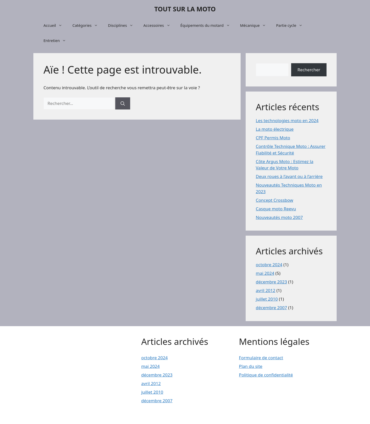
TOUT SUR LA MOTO (185, 9)
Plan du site (250, 366)
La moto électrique (275, 129)
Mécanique (255, 25)
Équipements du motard (207, 25)
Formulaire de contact (261, 358)
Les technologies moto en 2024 (287, 120)
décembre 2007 (271, 307)
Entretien (57, 40)
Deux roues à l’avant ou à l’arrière (289, 176)
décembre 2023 (271, 282)
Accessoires (159, 25)
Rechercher (308, 70)
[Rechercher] (122, 103)
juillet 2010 (267, 299)
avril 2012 (265, 290)
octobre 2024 (269, 264)
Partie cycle (292, 25)
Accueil (55, 25)
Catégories (87, 25)
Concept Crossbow (274, 200)
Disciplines (123, 25)
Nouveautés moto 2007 (279, 217)
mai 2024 (265, 273)
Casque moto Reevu (276, 209)
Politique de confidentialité (266, 375)
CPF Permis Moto (273, 138)
